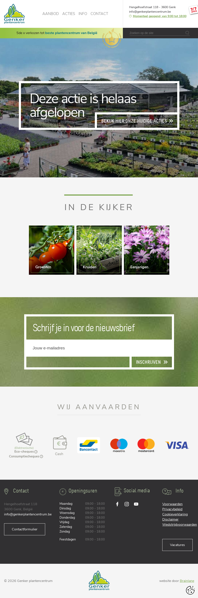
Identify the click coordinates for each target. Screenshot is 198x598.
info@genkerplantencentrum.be (150, 12)
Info (83, 13)
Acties (68, 13)
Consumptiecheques (26, 456)
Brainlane (187, 581)
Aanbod (50, 13)
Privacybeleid (172, 509)
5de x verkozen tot (56, 33)
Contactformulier (24, 529)
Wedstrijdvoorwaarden (179, 524)
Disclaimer (170, 519)
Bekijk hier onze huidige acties (137, 121)
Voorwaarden (172, 504)
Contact (99, 13)
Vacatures (177, 545)
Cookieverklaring (175, 514)
